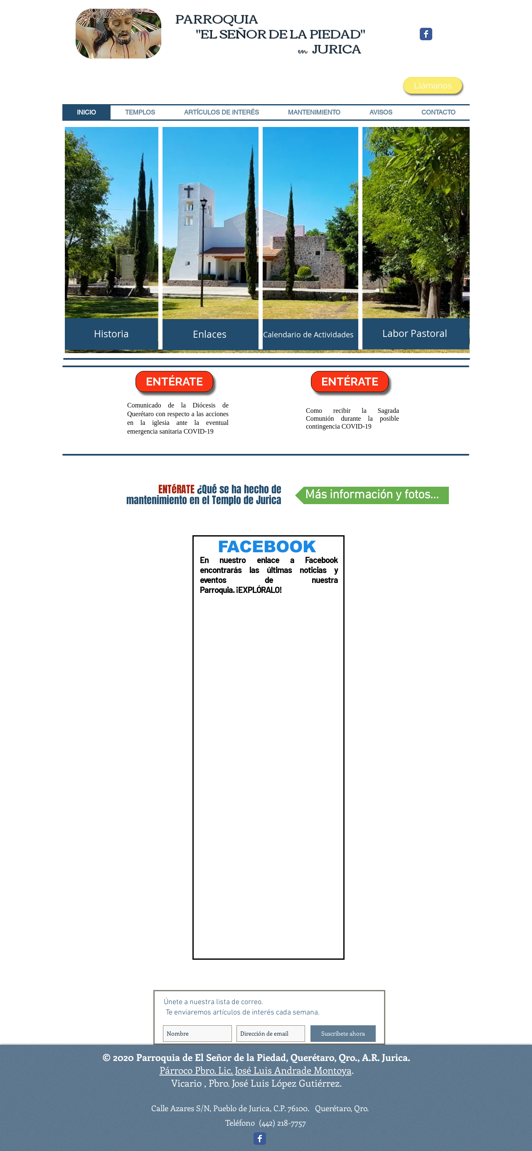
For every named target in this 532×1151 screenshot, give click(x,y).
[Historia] (111, 334)
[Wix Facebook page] (426, 34)
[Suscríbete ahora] (343, 1033)
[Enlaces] (209, 334)
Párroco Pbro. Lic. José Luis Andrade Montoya (256, 1069)
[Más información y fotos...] (372, 495)
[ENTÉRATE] (174, 381)
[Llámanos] (432, 85)
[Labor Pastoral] (414, 333)
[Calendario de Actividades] (308, 334)
